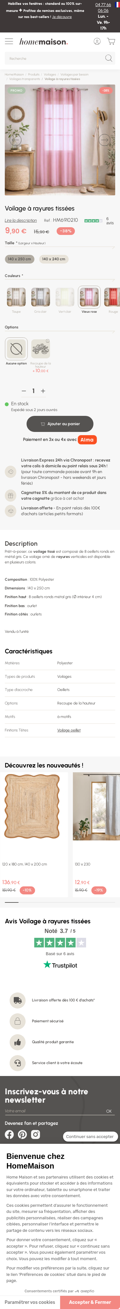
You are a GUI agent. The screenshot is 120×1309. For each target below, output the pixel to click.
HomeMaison (14, 74)
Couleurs (12, 275)
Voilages (50, 74)
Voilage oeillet (69, 730)
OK (109, 1111)
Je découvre (62, 17)
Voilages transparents (24, 79)
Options (11, 327)
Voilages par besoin (74, 74)
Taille (9, 243)
